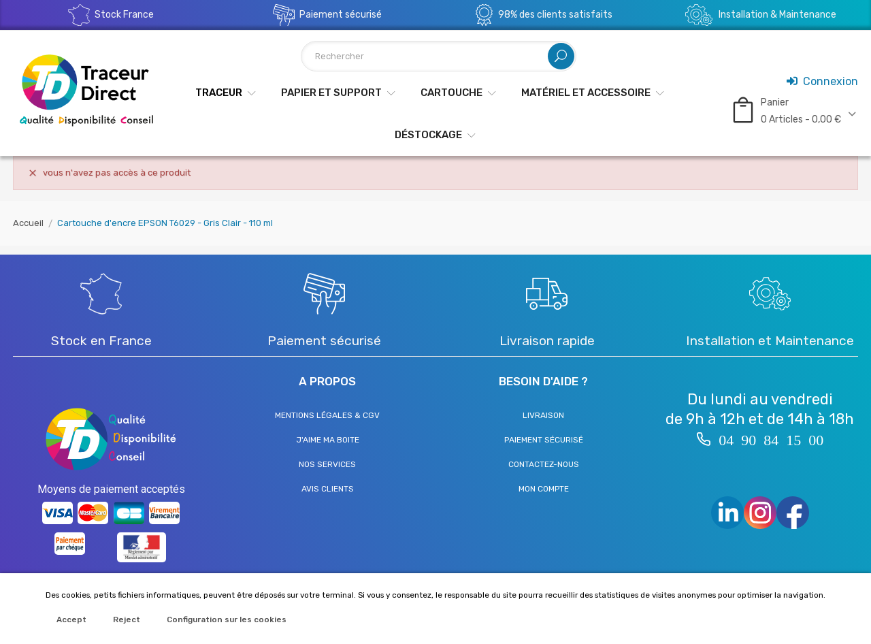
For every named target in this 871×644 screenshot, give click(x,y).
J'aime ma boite (327, 440)
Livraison (543, 415)
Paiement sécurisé (543, 440)
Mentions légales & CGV (327, 415)
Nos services (327, 464)
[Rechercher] (438, 56)
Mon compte (544, 489)
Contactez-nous (543, 464)
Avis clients (327, 489)
